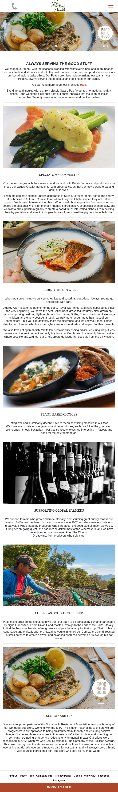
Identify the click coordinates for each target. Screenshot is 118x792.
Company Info (44, 775)
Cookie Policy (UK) (85, 775)
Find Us (13, 775)
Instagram (59, 780)
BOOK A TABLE (59, 787)
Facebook (103, 775)
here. (83, 84)
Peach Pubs (27, 775)
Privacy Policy (63, 775)
